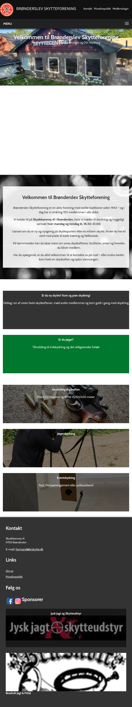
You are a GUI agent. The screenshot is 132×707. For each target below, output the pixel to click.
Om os (9, 571)
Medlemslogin (120, 8)
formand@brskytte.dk (29, 549)
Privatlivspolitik (102, 8)
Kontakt (88, 8)
